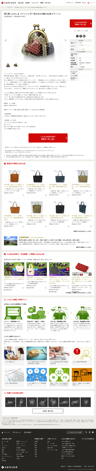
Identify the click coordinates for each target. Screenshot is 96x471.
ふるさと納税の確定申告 (11, 383)
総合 (48, 441)
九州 (85, 402)
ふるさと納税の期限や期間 (79, 361)
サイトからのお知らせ (88, 438)
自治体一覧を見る (48, 411)
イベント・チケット (21, 445)
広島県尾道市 (8, 16)
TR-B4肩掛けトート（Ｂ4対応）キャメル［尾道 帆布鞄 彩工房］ (13, 218)
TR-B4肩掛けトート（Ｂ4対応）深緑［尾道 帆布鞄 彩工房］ (58, 186)
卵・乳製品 (4, 454)
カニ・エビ (4, 445)
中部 (42, 402)
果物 (3, 450)
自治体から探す (39, 438)
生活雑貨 (81, 45)
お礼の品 (20, 3)
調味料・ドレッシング (21, 441)
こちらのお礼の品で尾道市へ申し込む (80, 23)
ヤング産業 (82, 49)
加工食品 (4, 460)
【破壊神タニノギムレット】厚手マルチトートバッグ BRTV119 (14, 279)
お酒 (3, 458)
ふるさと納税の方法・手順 (67, 443)
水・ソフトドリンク (6, 456)
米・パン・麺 (5, 441)
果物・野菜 (50, 447)
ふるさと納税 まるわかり (68, 438)
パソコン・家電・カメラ (22, 452)
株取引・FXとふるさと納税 (67, 456)
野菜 (3, 452)
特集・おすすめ (45, 3)
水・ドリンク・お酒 (52, 450)
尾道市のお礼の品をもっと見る (82, 231)
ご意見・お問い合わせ (89, 466)
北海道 (10, 402)
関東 (31, 402)
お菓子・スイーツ (20, 443)
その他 (18, 458)
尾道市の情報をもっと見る (83, 247)
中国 (64, 402)
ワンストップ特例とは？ (67, 454)
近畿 (53, 402)
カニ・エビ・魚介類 (52, 445)
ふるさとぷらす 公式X (75, 432)
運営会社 (63, 466)
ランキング (34, 3)
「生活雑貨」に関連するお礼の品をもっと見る (78, 292)
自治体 (27, 3)
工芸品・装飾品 (20, 456)
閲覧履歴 (28, 432)
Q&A (62, 458)
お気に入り (18, 432)
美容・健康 (19, 454)
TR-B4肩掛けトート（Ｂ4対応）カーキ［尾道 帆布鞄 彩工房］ (81, 186)
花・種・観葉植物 (20, 450)
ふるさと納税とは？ (10, 361)
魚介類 (3, 447)
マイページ (7, 432)
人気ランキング (51, 438)
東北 (21, 402)
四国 (74, 402)
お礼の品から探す (7, 438)
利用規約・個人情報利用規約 (74, 466)
